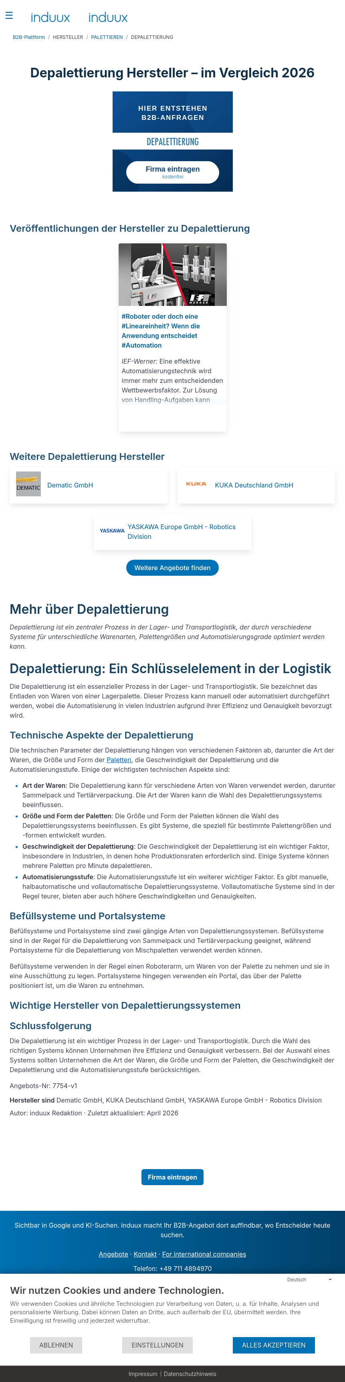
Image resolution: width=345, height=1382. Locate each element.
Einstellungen (157, 1345)
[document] (172, 1310)
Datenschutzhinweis (190, 1373)
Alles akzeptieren (274, 1345)
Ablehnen (56, 1345)
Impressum (143, 1373)
